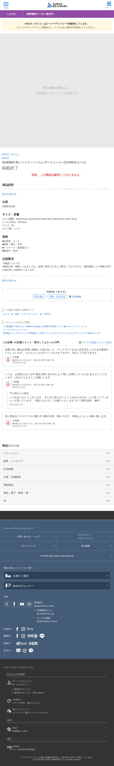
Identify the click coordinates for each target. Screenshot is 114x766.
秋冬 (17, 314)
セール (6, 314)
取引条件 (39, 296)
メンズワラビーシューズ (14, 330)
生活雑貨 (8, 469)
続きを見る (8, 280)
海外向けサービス (30, 692)
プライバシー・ (85, 537)
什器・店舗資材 (12, 476)
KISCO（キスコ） (11, 154)
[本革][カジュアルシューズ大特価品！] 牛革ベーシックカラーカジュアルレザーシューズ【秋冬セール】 (52, 333)
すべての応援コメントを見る (97, 342)
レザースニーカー (29, 314)
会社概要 (85, 546)
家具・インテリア (13, 461)
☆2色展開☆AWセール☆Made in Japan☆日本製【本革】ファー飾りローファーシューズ (45, 326)
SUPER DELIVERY (57, 556)
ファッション (11, 453)
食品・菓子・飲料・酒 (16, 492)
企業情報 (76, 296)
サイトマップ (28, 546)
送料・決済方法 (57, 296)
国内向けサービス (22, 689)
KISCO (5, 158)
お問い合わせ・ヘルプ (28, 536)
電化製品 (8, 484)
